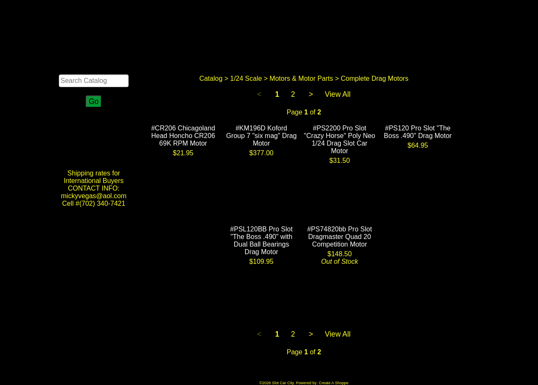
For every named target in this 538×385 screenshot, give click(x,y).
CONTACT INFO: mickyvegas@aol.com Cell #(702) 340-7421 (94, 196)
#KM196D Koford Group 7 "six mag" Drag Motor (261, 136)
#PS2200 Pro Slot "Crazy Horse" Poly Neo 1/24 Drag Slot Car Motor (339, 139)
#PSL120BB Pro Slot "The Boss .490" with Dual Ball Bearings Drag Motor (261, 240)
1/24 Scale (246, 78)
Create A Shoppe (333, 383)
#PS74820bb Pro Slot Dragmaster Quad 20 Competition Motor (339, 237)
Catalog (210, 78)
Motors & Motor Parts (301, 78)
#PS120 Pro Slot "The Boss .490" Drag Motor (417, 132)
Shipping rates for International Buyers (94, 177)
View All (338, 94)
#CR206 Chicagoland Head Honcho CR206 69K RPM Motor (183, 136)
